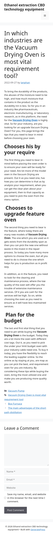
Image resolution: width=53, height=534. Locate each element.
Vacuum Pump (16, 390)
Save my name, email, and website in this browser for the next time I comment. (26, 498)
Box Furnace (15, 403)
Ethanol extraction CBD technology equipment (24, 7)
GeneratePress (38, 529)
